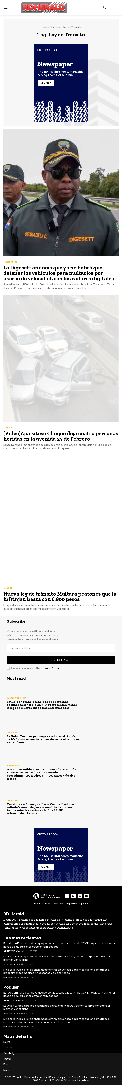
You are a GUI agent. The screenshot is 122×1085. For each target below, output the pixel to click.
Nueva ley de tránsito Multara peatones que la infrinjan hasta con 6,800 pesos (59, 596)
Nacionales (10, 262)
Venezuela (13, 732)
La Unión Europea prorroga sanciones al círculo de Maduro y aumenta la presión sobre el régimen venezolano (43, 739)
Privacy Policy (50, 668)
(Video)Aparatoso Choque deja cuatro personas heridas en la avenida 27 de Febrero (60, 436)
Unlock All (61, 659)
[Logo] (47, 896)
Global (7, 427)
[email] (61, 648)
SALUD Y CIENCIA (16, 698)
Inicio (44, 27)
